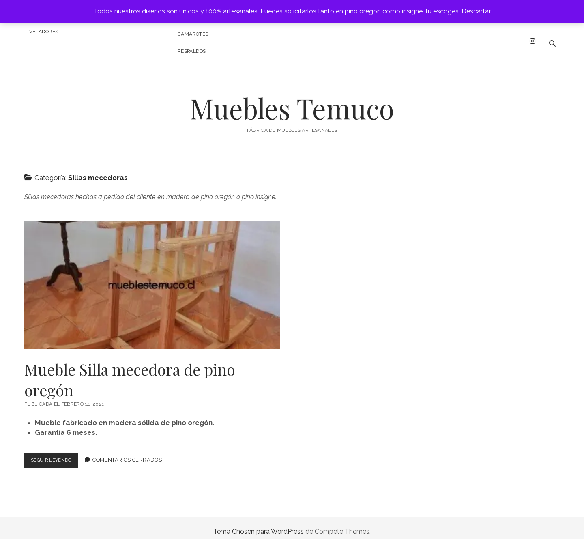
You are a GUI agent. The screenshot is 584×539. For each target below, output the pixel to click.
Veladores (43, 31)
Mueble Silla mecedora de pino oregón (152, 278)
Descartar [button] (476, 11)
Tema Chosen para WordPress (258, 524)
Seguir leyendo (57, 454)
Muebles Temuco (292, 101)
